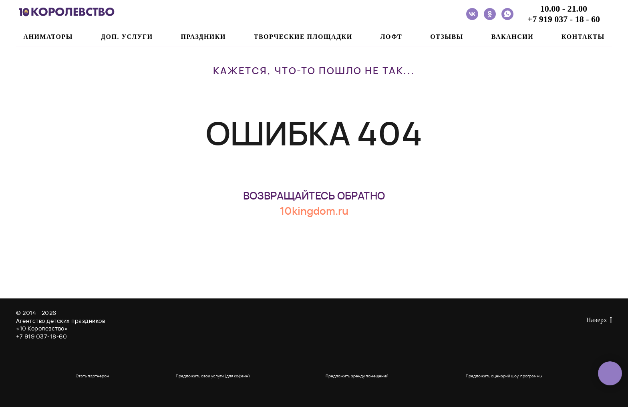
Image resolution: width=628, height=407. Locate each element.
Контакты (583, 36)
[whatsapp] (507, 14)
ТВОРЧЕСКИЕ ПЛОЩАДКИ (303, 36)
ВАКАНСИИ (512, 36)
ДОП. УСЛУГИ (127, 36)
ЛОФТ (391, 36)
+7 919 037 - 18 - (559, 19)
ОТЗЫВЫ (446, 36)
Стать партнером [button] (92, 376)
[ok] (490, 14)
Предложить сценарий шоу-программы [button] (504, 376)
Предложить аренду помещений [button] (357, 376)
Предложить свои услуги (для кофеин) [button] (213, 376)
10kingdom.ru (314, 211)
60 (595, 19)
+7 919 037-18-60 (41, 336)
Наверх (599, 320)
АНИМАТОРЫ (48, 36)
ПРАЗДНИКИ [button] (203, 36)
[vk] (472, 14)
